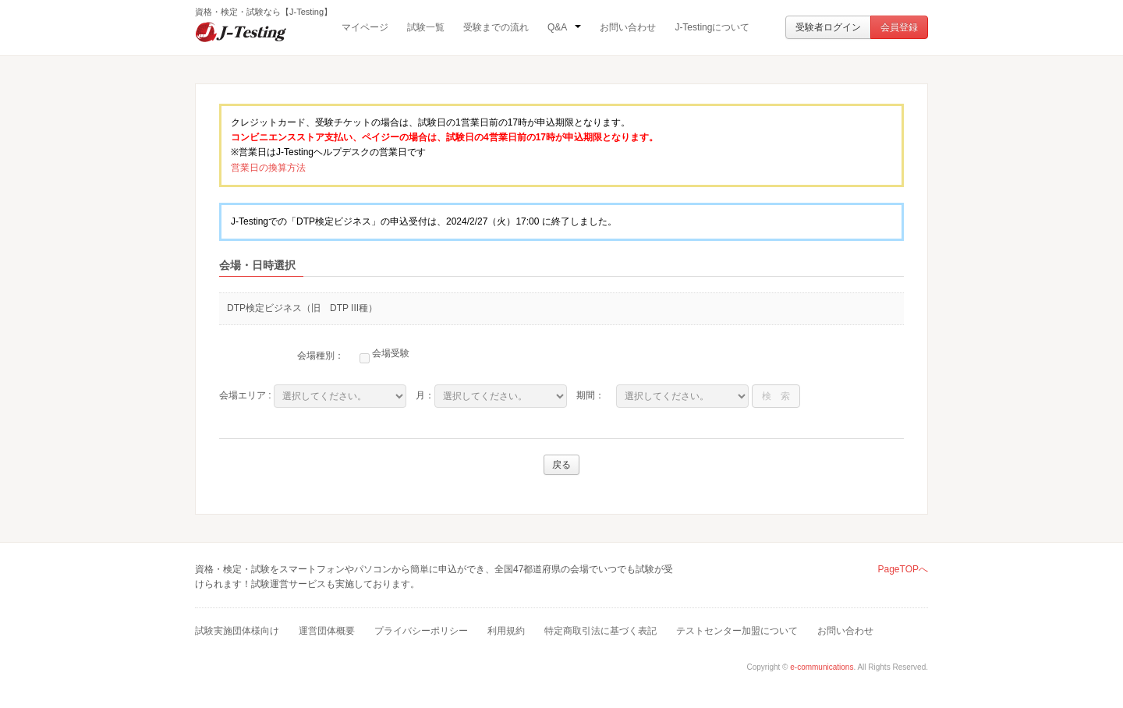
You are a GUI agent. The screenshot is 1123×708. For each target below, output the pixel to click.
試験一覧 (426, 27)
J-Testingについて (712, 27)
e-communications (821, 667)
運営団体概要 (327, 630)
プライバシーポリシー (421, 630)
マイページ (365, 27)
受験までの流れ (496, 27)
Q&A (564, 27)
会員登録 (899, 27)
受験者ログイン (828, 27)
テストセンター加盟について (737, 630)
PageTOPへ (903, 569)
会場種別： (320, 355)
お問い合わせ (628, 27)
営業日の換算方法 (268, 167)
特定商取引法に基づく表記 (600, 630)
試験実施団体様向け (237, 630)
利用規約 (506, 630)
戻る (561, 464)
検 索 (776, 396)
